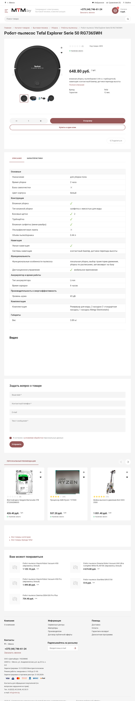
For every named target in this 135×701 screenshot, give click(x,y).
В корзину (87, 121)
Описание (17, 158)
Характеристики (35, 158)
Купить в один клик (67, 127)
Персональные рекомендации (21, 461)
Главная (7, 28)
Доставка (96, 620)
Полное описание (76, 85)
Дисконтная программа (102, 630)
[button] (128, 462)
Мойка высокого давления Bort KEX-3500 (109, 501)
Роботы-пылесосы (69, 28)
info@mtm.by (15, 688)
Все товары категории (21, 532)
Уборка (54, 28)
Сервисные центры (56, 620)
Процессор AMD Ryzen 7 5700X (63, 500)
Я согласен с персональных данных (38, 438)
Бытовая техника (40, 28)
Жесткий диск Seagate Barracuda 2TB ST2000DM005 (23, 501)
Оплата (95, 623)
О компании (9, 620)
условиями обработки (33, 438)
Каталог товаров (22, 28)
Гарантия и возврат (100, 627)
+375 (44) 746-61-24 (91, 9)
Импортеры (53, 623)
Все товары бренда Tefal (21, 535)
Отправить (16, 444)
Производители (54, 627)
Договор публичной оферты (60, 630)
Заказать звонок (87, 12)
